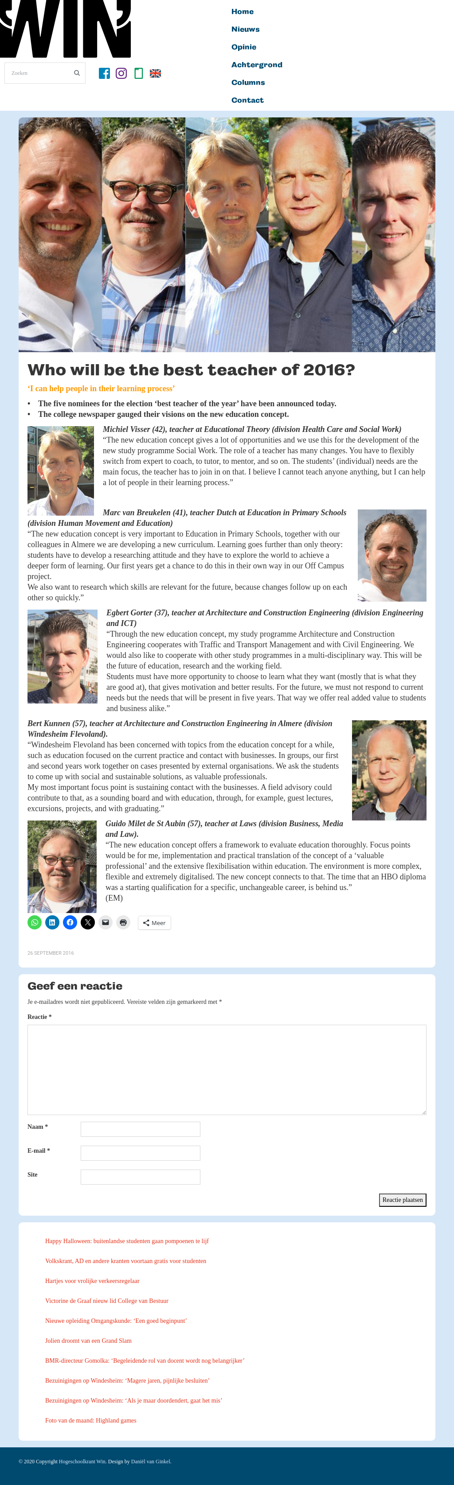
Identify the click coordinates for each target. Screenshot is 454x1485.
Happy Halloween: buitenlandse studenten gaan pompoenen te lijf (127, 1241)
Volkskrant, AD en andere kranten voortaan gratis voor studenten (125, 1261)
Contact (247, 100)
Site (32, 1174)
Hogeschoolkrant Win (82, 1461)
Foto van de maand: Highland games (91, 1420)
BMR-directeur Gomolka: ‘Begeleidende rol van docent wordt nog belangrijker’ (145, 1360)
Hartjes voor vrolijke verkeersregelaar (92, 1281)
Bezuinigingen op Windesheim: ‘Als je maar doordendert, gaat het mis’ (134, 1400)
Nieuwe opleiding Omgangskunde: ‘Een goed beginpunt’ (116, 1321)
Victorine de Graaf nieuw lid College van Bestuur (106, 1301)
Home (242, 12)
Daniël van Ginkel (150, 1461)
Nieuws (245, 29)
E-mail (38, 1150)
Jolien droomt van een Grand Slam (88, 1340)
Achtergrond (256, 65)
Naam (37, 1126)
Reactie (39, 1017)
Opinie (243, 47)
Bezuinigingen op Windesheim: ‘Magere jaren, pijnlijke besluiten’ (127, 1380)
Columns (248, 83)
